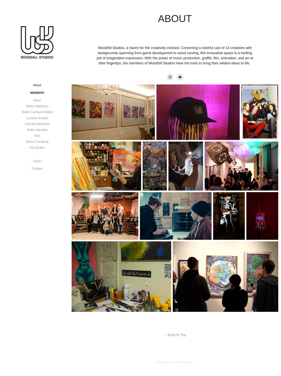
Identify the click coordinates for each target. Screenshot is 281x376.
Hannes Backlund (37, 124)
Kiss (37, 135)
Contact (37, 168)
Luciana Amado (37, 118)
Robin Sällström (37, 106)
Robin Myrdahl (37, 130)
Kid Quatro (37, 147)
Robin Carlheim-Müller (37, 112)
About (37, 85)
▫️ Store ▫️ (37, 161)
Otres (37, 100)
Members (37, 92)
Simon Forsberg (37, 141)
